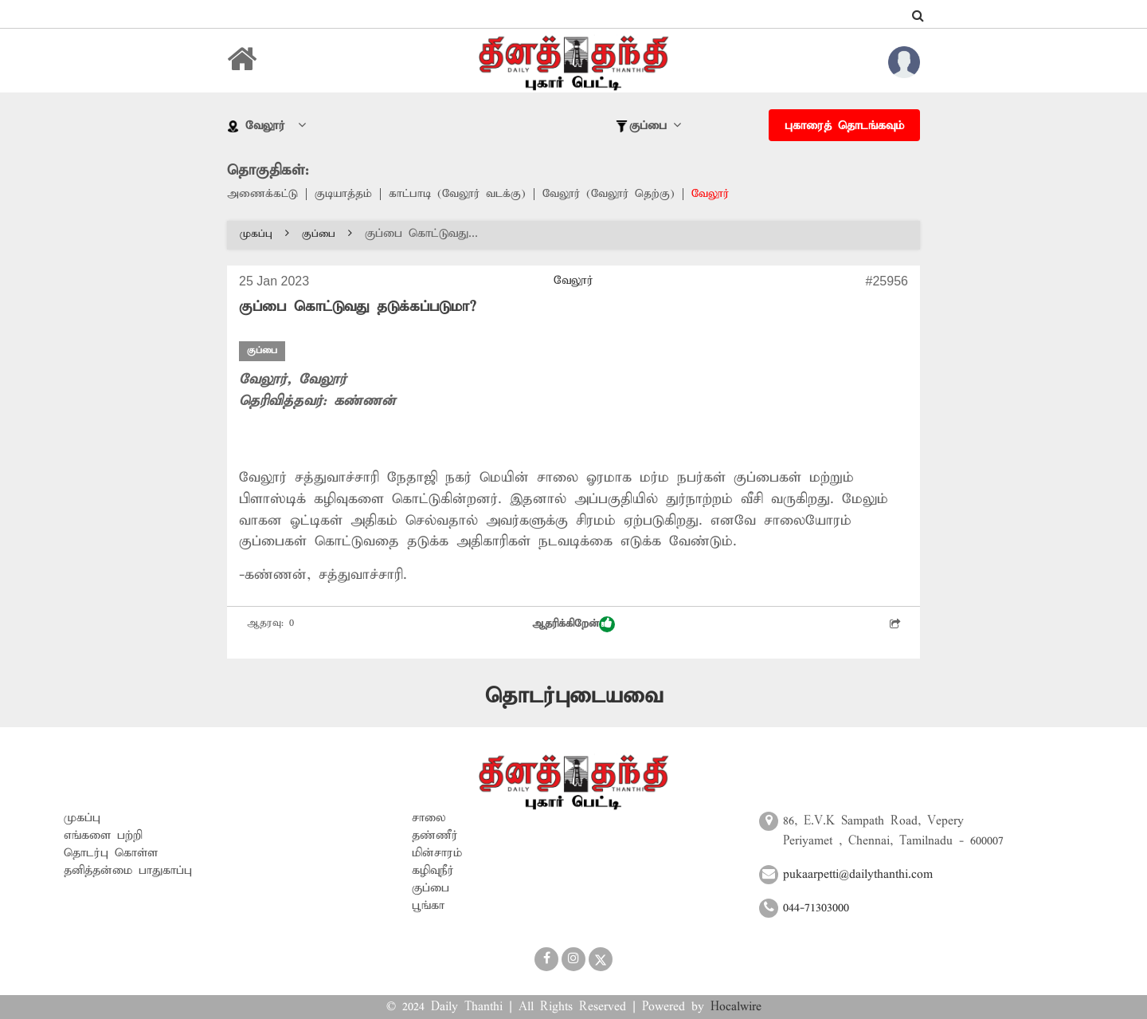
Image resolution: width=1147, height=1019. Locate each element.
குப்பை (327, 235)
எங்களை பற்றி (103, 834)
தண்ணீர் (435, 834)
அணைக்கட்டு (263, 194)
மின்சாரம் (437, 852)
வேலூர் (724, 194)
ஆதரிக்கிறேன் (573, 624)
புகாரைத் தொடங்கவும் (844, 126)
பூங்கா (428, 905)
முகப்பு (264, 235)
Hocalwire (736, 1007)
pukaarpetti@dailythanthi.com (858, 875)
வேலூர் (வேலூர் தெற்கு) (618, 194)
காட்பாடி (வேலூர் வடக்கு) (463, 194)
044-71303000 (816, 907)
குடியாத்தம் (345, 194)
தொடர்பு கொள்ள (111, 852)
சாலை (429, 817)
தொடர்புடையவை (574, 696)
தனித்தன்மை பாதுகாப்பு (128, 870)
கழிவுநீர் (433, 870)
